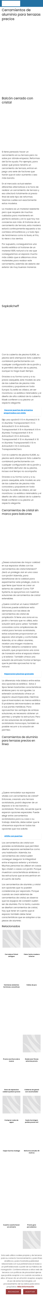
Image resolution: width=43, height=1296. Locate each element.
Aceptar (30, 1291)
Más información (25, 1286)
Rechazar (13, 1291)
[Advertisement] (21, 43)
